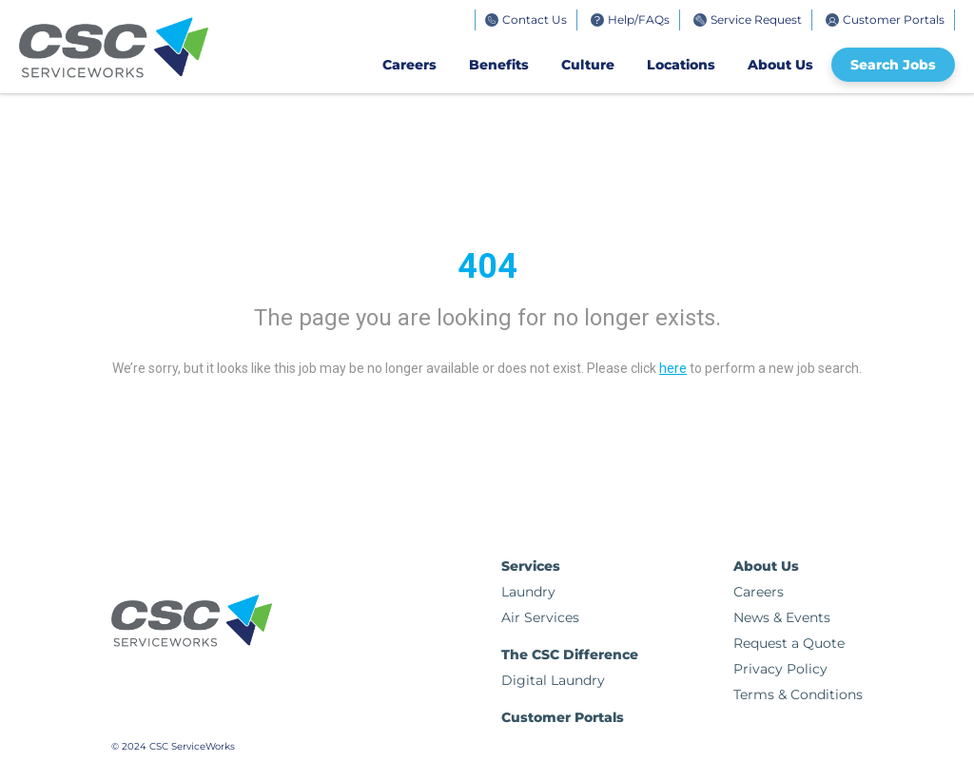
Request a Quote (789, 643)
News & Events (781, 617)
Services (530, 566)
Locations (681, 64)
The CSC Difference (569, 654)
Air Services (540, 617)
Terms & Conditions (798, 694)
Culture (587, 64)
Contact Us (534, 19)
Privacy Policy (780, 668)
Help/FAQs (639, 19)
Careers (409, 64)
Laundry (528, 591)
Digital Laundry (553, 680)
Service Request (756, 19)
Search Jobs (893, 64)
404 (487, 266)
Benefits (499, 64)
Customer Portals (894, 19)
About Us (780, 64)
